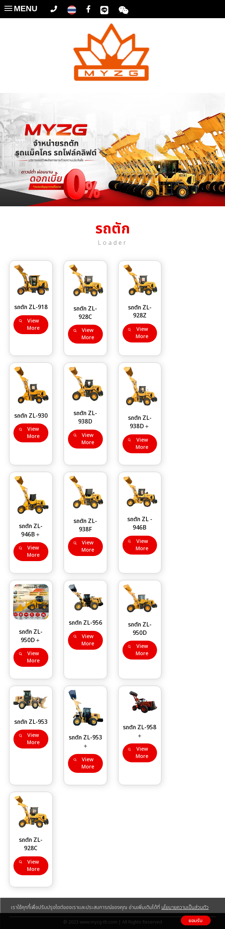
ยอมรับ (195, 920)
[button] (17, 150)
